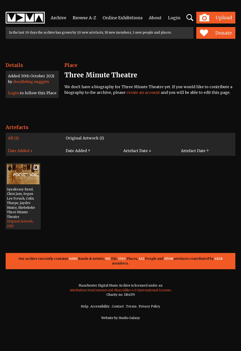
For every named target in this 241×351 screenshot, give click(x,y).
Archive (58, 17)
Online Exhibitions (123, 17)
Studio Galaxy (129, 318)
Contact (118, 306)
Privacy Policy (149, 306)
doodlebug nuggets (31, 81)
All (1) (13, 138)
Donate (216, 32)
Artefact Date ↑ (195, 150)
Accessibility (100, 306)
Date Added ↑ (78, 150)
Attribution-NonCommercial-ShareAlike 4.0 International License (120, 290)
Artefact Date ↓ (137, 150)
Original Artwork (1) (85, 138)
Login (174, 17)
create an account (143, 92)
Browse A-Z (84, 17)
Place (70, 65)
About (155, 17)
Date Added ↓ (20, 150)
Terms (131, 306)
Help (84, 306)
